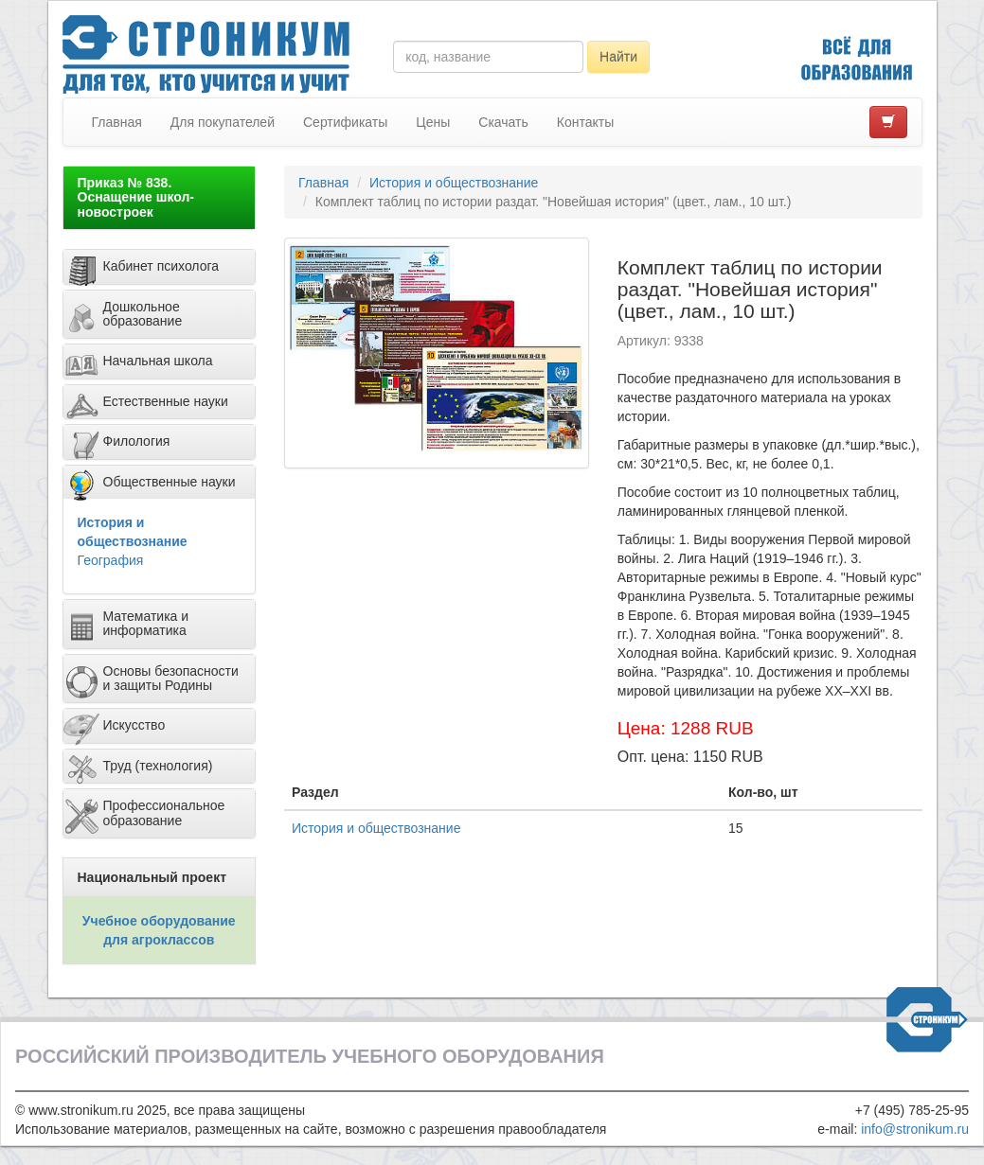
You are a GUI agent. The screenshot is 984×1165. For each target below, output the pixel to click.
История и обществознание (453, 182)
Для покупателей (222, 122)
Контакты (585, 122)
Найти (618, 56)
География (111, 560)
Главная (117, 122)
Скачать (503, 122)
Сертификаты (345, 122)
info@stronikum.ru (915, 1129)
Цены (433, 122)
